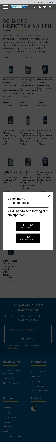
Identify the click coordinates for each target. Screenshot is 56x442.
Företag (28, 226)
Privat (28, 238)
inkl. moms (48, 2)
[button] (5, 7)
